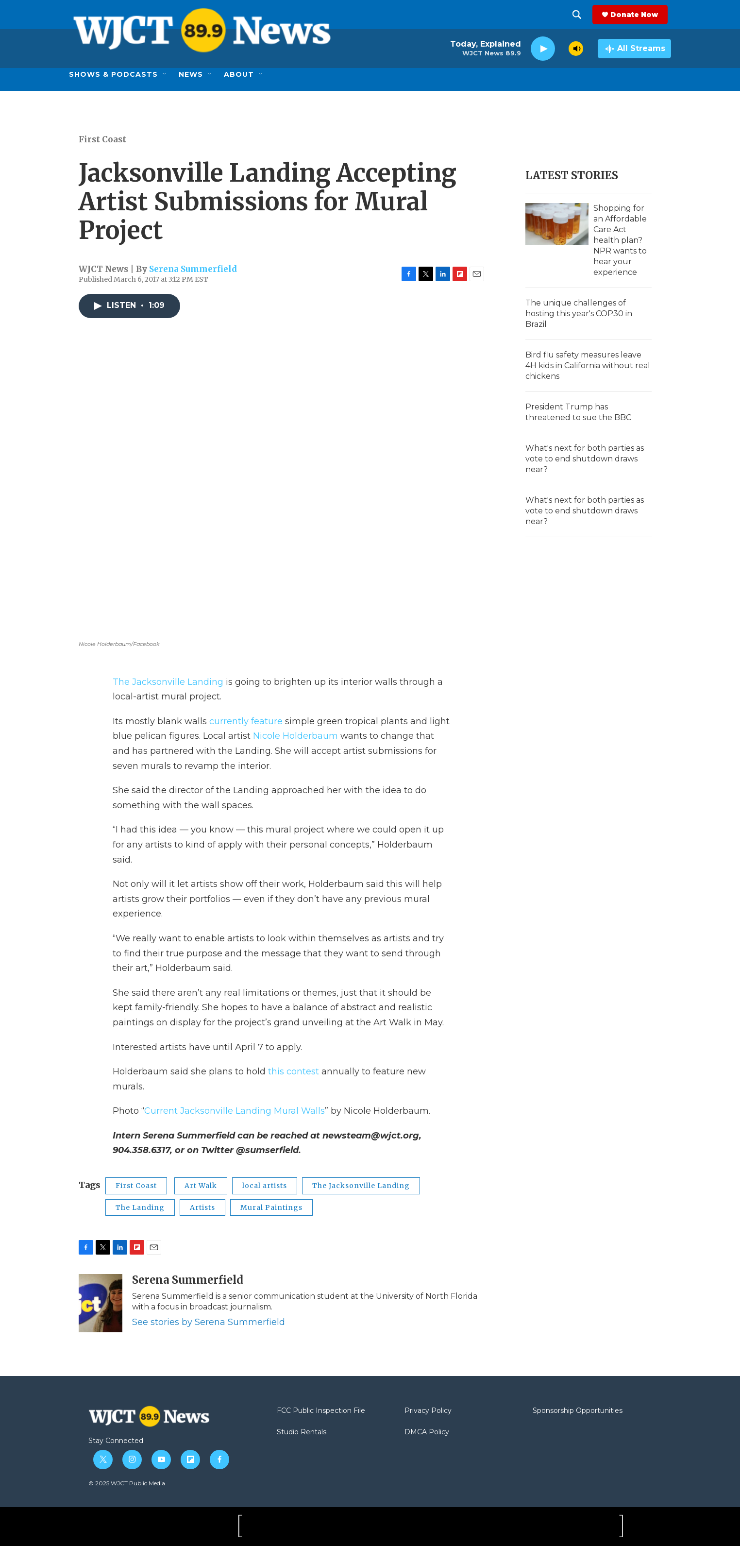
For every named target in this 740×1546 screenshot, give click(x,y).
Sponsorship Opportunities (577, 1411)
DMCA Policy (426, 1432)
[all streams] (634, 48)
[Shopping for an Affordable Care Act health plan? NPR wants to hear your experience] (557, 224)
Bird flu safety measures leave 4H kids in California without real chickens (587, 365)
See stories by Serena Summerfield (208, 1322)
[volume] (576, 48)
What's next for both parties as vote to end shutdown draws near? (584, 458)
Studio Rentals (301, 1432)
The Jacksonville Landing (168, 682)
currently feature (246, 721)
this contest (293, 1071)
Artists (202, 1207)
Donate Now (637, 14)
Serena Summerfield (193, 269)
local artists (264, 1185)
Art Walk (201, 1185)
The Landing (140, 1207)
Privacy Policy (428, 1411)
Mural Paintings (271, 1207)
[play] (543, 48)
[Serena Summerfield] (100, 1303)
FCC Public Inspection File (321, 1411)
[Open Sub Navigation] (165, 74)
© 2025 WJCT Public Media (126, 1483)
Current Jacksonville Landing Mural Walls (234, 1110)
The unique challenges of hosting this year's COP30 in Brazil (578, 313)
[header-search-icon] (580, 14)
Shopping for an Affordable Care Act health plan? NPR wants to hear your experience (620, 240)
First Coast (102, 139)
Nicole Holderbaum (295, 736)
